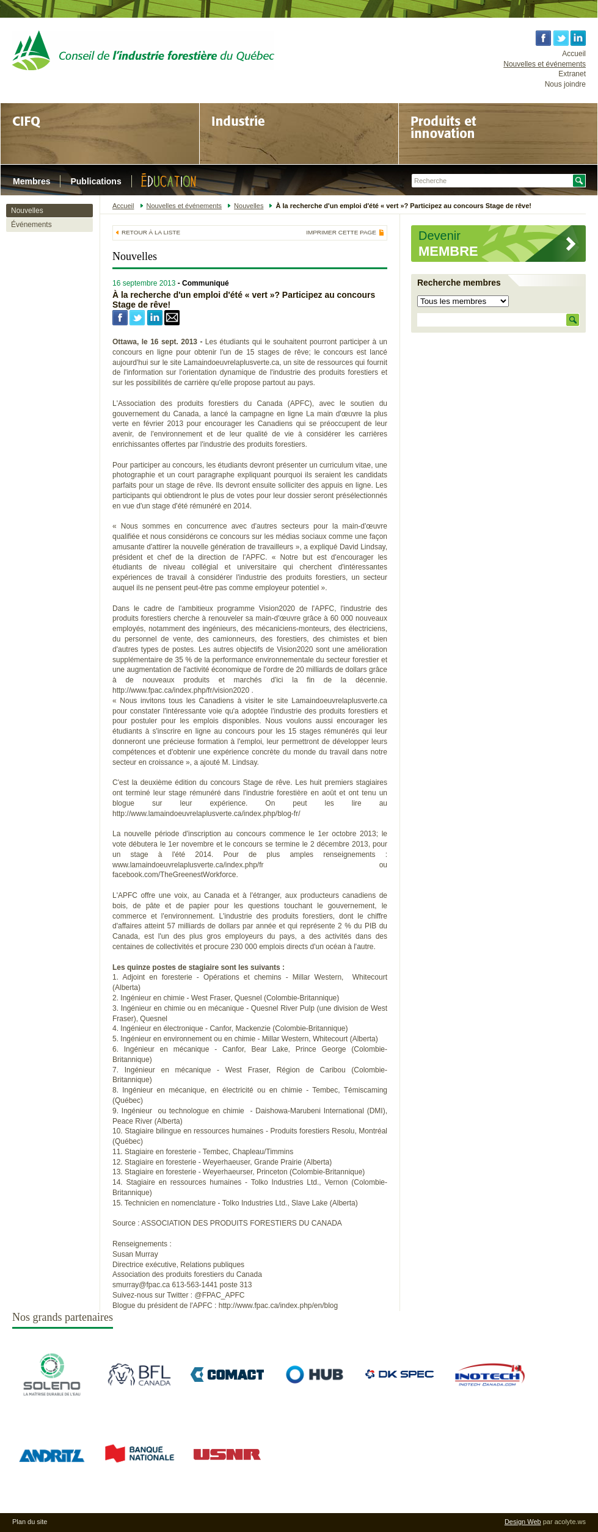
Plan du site (29, 1521)
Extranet (572, 74)
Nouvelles (27, 210)
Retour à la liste (151, 232)
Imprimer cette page (341, 232)
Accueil (574, 53)
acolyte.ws (570, 1521)
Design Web (523, 1521)
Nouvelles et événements (544, 64)
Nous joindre (565, 84)
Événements (31, 224)
